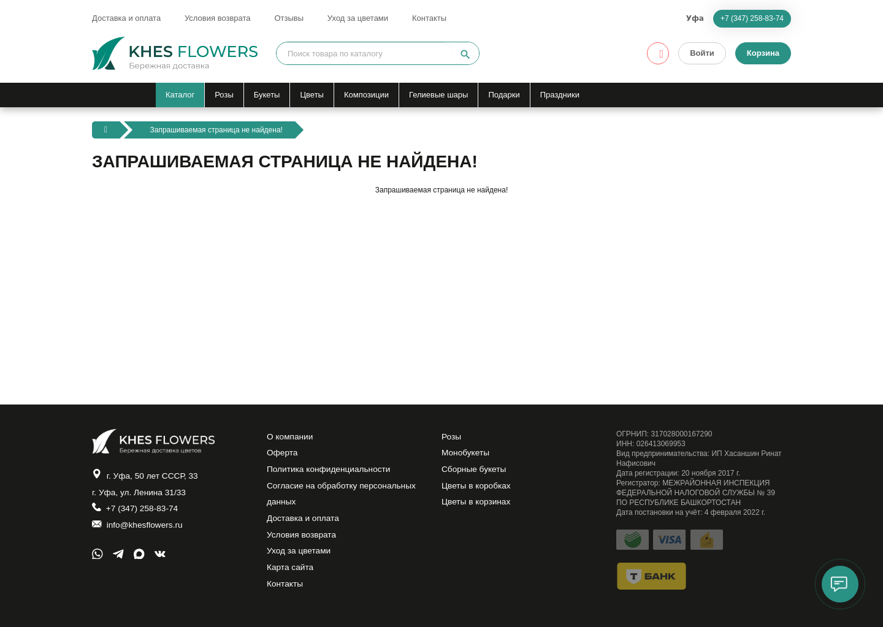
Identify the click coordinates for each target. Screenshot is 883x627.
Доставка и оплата (126, 18)
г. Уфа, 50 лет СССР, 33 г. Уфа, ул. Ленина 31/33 (146, 484)
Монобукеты (466, 455)
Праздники (559, 94)
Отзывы (289, 18)
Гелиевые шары (438, 94)
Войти (702, 53)
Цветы (311, 94)
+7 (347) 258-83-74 (752, 18)
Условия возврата (218, 18)
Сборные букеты (475, 472)
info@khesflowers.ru (138, 528)
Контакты (429, 18)
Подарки (503, 94)
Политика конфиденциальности (330, 472)
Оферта (283, 455)
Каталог (180, 94)
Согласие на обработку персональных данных (343, 497)
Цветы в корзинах (477, 506)
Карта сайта (291, 575)
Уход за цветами (357, 18)
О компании (290, 438)
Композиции (366, 94)
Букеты (267, 94)
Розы (224, 94)
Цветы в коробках (477, 489)
